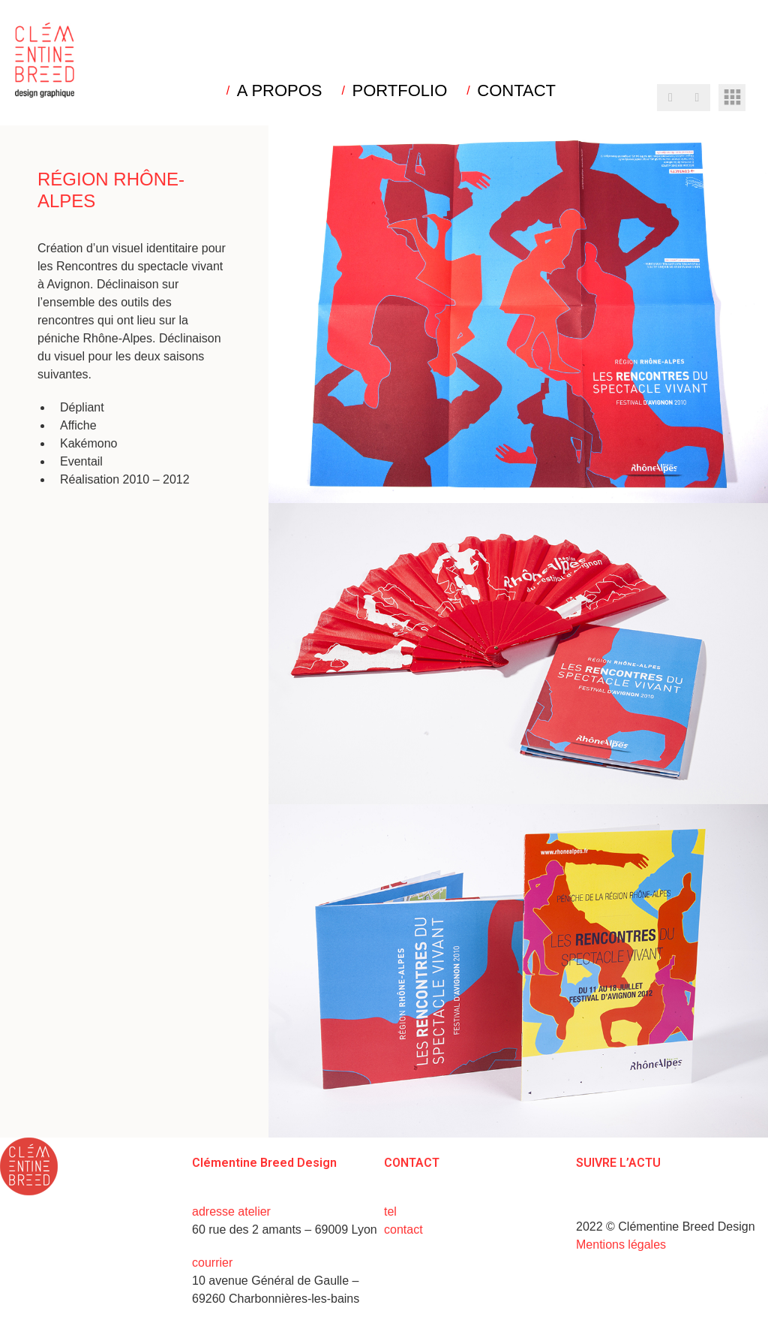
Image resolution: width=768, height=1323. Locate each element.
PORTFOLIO (400, 91)
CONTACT (516, 91)
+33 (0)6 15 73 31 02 (456, 1211)
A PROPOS (279, 91)
